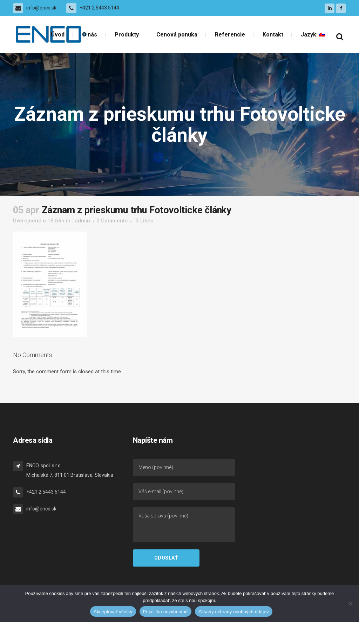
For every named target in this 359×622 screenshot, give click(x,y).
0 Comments (112, 221)
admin (82, 221)
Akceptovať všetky (113, 611)
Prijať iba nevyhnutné (165, 611)
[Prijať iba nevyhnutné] (350, 603)
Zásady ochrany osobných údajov (233, 611)
